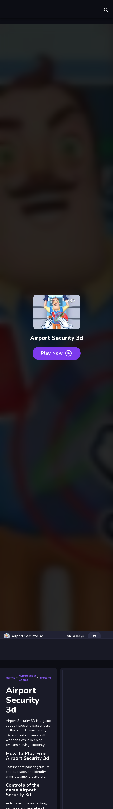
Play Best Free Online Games (31, 9)
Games (10, 678)
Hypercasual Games (27, 678)
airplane (45, 678)
